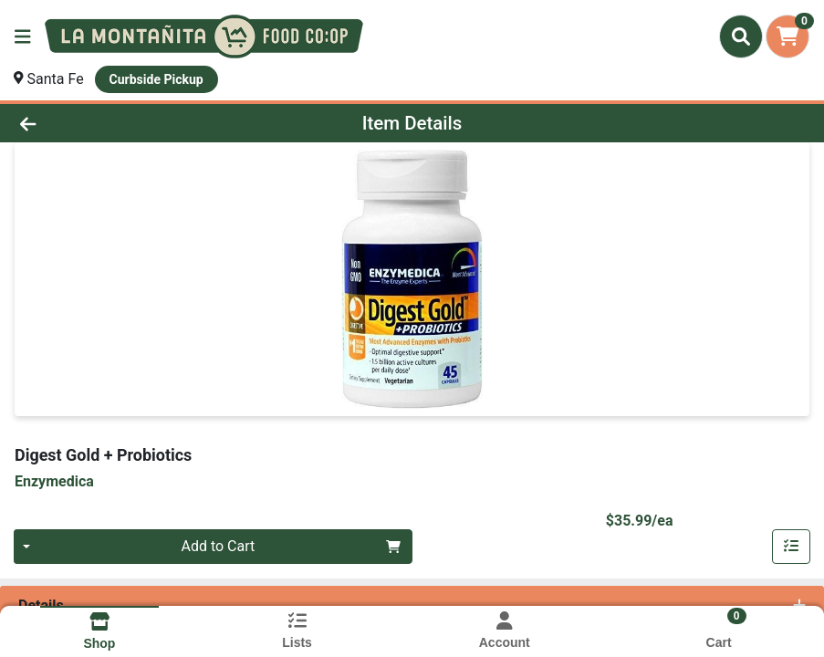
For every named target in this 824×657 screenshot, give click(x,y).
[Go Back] (114, 123)
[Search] (741, 36)
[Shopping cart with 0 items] (787, 36)
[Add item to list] (791, 546)
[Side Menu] (23, 36)
